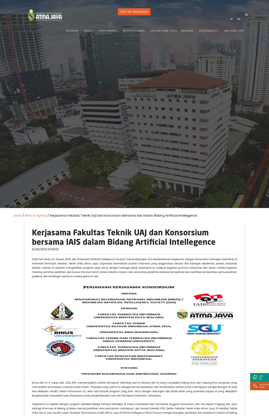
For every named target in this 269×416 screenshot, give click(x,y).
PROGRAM (72, 31)
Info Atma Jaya (234, 31)
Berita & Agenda (134, 31)
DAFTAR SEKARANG (134, 12)
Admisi (88, 31)
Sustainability (208, 31)
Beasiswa (187, 31)
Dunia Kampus (107, 31)
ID (231, 19)
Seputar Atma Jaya (163, 31)
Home (18, 215)
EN (238, 19)
